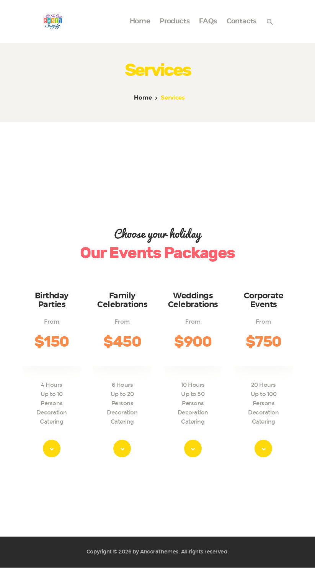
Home (143, 98)
